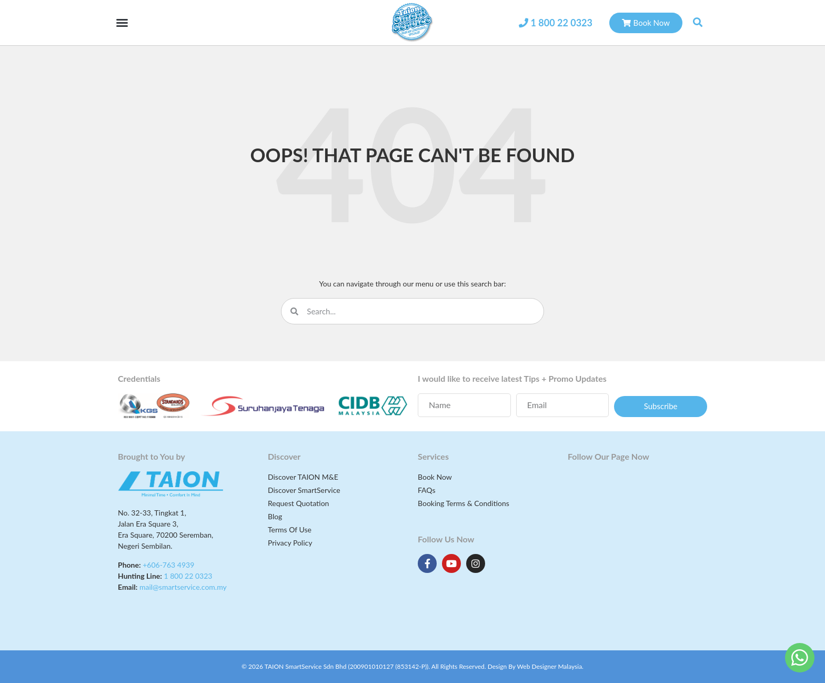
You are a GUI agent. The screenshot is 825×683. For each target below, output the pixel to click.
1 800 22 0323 (561, 22)
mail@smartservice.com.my (183, 586)
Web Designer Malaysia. (550, 666)
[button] (122, 22)
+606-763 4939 (168, 564)
